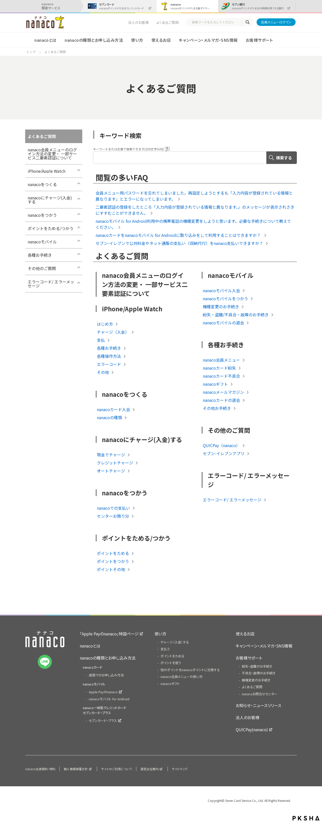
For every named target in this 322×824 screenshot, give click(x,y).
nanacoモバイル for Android (109, 699)
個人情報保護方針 (76, 769)
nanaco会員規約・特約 (40, 769)
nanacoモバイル (42, 242)
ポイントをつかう (113, 561)
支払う (165, 648)
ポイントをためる (113, 553)
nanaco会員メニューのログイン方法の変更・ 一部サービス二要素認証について (52, 154)
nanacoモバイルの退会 (223, 323)
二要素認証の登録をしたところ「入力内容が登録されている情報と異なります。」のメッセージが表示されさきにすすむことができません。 (195, 210)
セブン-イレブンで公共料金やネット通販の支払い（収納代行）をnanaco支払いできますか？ (179, 243)
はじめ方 (105, 324)
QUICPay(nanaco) (252, 729)
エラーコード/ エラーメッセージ (51, 284)
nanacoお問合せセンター (259, 693)
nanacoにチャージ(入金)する (50, 200)
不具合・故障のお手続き (258, 673)
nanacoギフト (215, 384)
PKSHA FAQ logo (306, 818)
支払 (101, 340)
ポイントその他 (111, 569)
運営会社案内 (149, 769)
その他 (103, 372)
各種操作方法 (109, 356)
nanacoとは (45, 40)
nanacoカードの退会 (221, 400)
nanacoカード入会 (113, 409)
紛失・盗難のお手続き (257, 666)
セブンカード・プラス (103, 720)
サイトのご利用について (116, 769)
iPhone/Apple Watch (46, 171)
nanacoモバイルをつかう (225, 298)
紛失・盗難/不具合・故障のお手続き (236, 315)
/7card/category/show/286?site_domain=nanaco (78, 269)
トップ (30, 51)
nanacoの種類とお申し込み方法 (94, 40)
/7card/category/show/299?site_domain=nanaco (78, 229)
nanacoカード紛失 (219, 368)
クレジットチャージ (115, 463)
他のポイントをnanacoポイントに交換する (190, 669)
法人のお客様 (138, 22)
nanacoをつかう (42, 215)
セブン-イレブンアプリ (224, 453)
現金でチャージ (111, 455)
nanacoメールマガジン (223, 392)
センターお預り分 (113, 516)
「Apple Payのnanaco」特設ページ (109, 634)
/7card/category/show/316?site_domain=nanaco (78, 283)
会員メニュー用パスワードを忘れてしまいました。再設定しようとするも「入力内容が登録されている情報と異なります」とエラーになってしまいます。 (194, 196)
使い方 (137, 40)
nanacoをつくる (42, 184)
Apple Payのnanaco (103, 691)
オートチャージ (111, 471)
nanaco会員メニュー (221, 360)
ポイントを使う (170, 662)
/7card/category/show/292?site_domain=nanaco (78, 199)
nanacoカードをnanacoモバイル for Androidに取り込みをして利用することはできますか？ (179, 235)
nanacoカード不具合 (221, 376)
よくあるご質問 (167, 22)
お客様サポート (259, 40)
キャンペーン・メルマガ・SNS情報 (208, 40)
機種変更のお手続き (221, 306)
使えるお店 (161, 40)
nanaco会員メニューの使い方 (181, 676)
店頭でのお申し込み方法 (106, 675)
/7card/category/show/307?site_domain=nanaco (78, 256)
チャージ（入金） (113, 332)
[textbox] (216, 22)
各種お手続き (40, 255)
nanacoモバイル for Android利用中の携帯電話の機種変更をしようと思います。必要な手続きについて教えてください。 (193, 224)
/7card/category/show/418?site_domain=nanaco (78, 172)
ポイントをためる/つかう (50, 228)
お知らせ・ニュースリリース (258, 705)
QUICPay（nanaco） (221, 445)
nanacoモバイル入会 (221, 290)
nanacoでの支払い (113, 508)
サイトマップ (179, 769)
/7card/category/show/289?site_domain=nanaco (78, 185)
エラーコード (109, 364)
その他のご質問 (42, 268)
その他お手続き (217, 408)
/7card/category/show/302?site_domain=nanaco (78, 243)
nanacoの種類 (109, 417)
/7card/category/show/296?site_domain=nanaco (78, 216)
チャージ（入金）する (174, 642)
